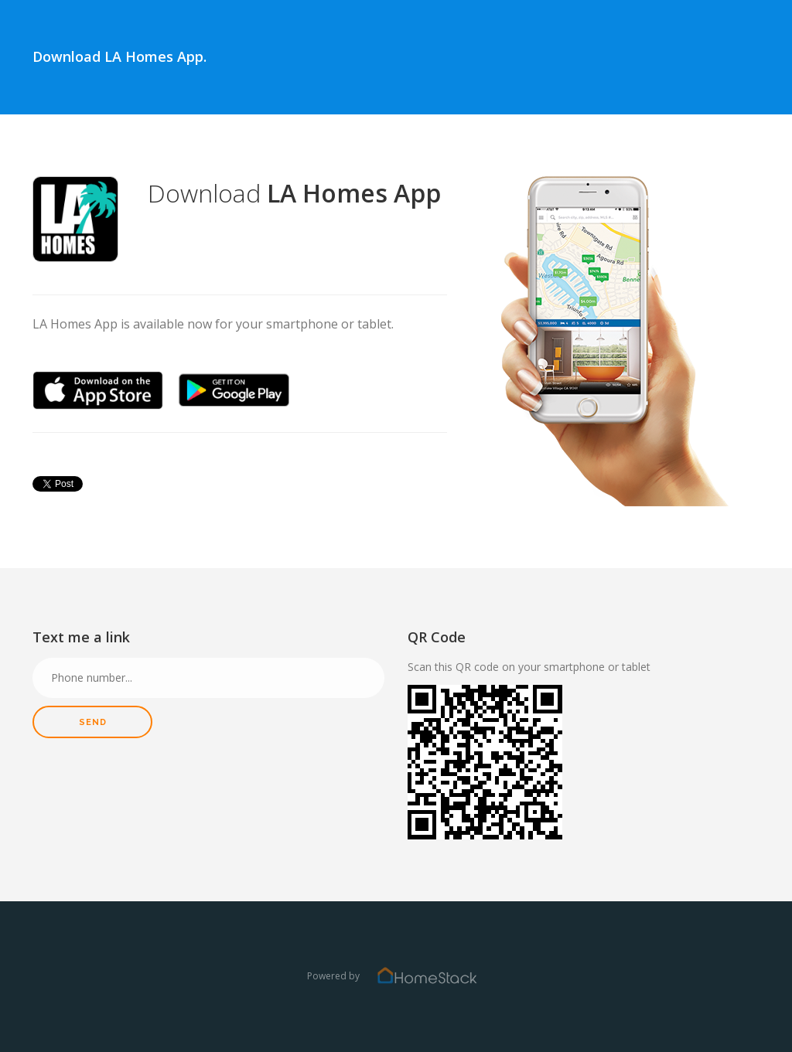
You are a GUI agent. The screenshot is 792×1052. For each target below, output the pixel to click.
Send (93, 722)
